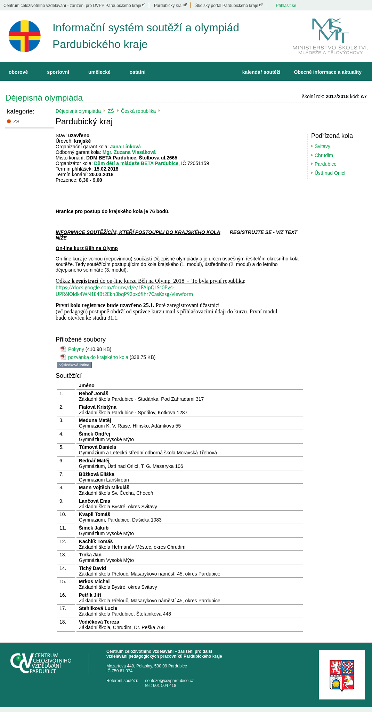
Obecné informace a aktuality (328, 72)
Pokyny (76, 349)
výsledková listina (74, 365)
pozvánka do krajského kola (98, 357)
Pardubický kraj (168, 5)
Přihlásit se (286, 5)
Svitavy (322, 146)
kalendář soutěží (261, 72)
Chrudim (324, 155)
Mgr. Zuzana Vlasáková (129, 152)
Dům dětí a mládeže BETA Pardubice (136, 163)
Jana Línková (125, 146)
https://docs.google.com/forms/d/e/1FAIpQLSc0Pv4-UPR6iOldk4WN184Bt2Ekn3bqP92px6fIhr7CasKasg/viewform (124, 290)
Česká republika (138, 111)
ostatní (138, 72)
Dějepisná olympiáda (44, 97)
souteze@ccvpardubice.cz (169, 680)
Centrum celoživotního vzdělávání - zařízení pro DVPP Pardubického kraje (72, 5)
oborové (18, 72)
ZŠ (16, 121)
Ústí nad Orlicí (330, 173)
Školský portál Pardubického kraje (226, 5)
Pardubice (326, 164)
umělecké (99, 72)
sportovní (58, 72)
